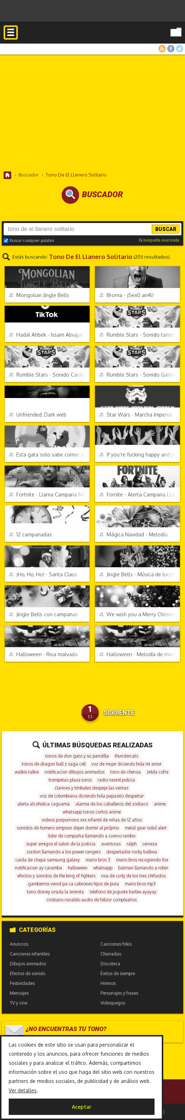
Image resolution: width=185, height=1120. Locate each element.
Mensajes (19, 993)
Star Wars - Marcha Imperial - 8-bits (139, 414)
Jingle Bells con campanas (43, 614)
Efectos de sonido (27, 973)
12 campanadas (30, 534)
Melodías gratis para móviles (92, 39)
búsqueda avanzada (159, 240)
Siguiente (119, 712)
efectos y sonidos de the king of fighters (56, 875)
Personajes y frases (119, 993)
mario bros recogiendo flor (142, 860)
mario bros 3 (98, 860)
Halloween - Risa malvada (43, 654)
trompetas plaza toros (70, 780)
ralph (131, 844)
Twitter (179, 48)
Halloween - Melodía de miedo (139, 654)
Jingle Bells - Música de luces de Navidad (139, 574)
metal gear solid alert (145, 828)
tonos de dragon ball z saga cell (54, 764)
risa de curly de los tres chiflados (133, 875)
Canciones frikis (116, 944)
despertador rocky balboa (131, 852)
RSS (162, 48)
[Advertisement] (92, 112)
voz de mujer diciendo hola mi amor (126, 764)
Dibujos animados (28, 963)
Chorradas (110, 954)
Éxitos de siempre (117, 973)
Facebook (170, 48)
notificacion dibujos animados (74, 772)
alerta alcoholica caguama (43, 804)
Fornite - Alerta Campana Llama (139, 494)
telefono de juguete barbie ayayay (123, 891)
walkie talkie (27, 772)
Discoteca (110, 963)
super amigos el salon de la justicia (60, 844)
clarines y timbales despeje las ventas (91, 788)
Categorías (33, 929)
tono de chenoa (125, 772)
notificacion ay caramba (38, 868)
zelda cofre (157, 772)
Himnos (108, 983)
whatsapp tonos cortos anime (92, 812)
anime (160, 804)
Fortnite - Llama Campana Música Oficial (49, 494)
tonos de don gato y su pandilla (77, 756)
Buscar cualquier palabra (29, 240)
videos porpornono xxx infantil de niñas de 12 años (92, 820)
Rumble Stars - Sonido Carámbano (49, 375)
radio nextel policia (116, 780)
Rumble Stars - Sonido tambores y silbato (139, 335)
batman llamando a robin (143, 868)
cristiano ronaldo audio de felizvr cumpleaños (91, 899)
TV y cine (18, 1003)
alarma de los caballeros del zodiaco (111, 804)
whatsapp (102, 868)
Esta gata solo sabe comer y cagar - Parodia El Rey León (49, 454)
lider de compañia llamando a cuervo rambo (91, 836)
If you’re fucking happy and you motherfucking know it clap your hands (139, 454)
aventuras (111, 844)
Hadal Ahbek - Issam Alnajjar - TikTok (49, 335)
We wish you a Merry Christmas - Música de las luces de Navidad (139, 614)
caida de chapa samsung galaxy (47, 860)
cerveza (149, 844)
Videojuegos (112, 1003)
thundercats (126, 756)
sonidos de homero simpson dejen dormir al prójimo (68, 828)
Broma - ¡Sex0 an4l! (126, 295)
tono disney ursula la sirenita (55, 891)
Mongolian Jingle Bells (39, 295)
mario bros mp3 (140, 883)
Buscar (165, 229)
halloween (77, 868)
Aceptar (81, 1107)
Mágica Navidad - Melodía (133, 534)
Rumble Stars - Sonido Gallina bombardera (139, 375)
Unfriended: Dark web (37, 414)
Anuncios (19, 944)
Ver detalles (23, 1090)
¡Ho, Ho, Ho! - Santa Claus (43, 574)
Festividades (22, 983)
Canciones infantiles (30, 954)
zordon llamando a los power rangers (63, 852)
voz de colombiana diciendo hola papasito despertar (92, 796)
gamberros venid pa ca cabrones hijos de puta (73, 883)
